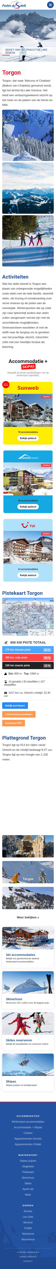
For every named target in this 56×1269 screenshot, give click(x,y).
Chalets (28, 1133)
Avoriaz (28, 1211)
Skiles (28, 1183)
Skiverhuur (28, 1177)
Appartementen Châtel (28, 1144)
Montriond (28, 1233)
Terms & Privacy (28, 1257)
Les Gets (28, 1216)
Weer (28, 1194)
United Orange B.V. (29, 1252)
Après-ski (28, 1189)
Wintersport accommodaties (28, 1121)
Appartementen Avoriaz (28, 1138)
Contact (28, 1261)
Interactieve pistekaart (19, 714)
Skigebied (28, 1166)
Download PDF (13, 723)
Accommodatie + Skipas (28, 1127)
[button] (28, 135)
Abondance (28, 1239)
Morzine (28, 1222)
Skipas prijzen (28, 1160)
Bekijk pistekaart (15, 705)
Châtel (28, 1228)
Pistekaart (28, 1172)
